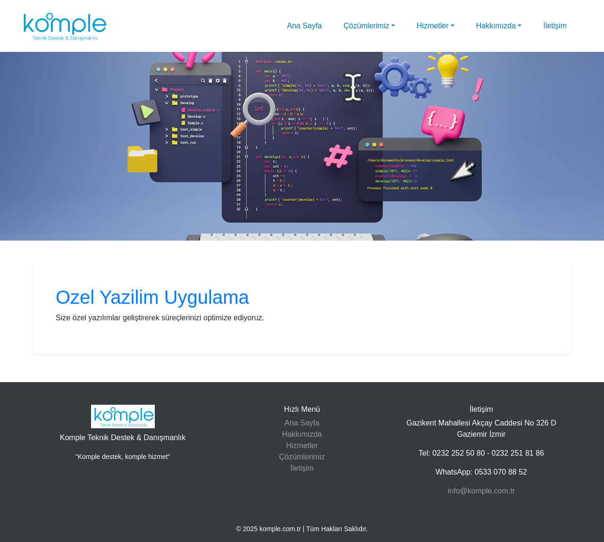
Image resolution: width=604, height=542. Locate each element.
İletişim (555, 26)
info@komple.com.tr (481, 491)
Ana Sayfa (304, 26)
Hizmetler (433, 26)
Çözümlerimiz (366, 26)
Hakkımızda (496, 26)
